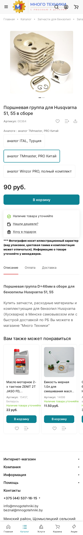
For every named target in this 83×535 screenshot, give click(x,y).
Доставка (49, 267)
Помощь (11, 482)
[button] (40, 97)
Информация (15, 475)
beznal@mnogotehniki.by (23, 510)
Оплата (30, 267)
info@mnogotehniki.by (21, 506)
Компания (12, 467)
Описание (11, 267)
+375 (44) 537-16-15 (20, 498)
